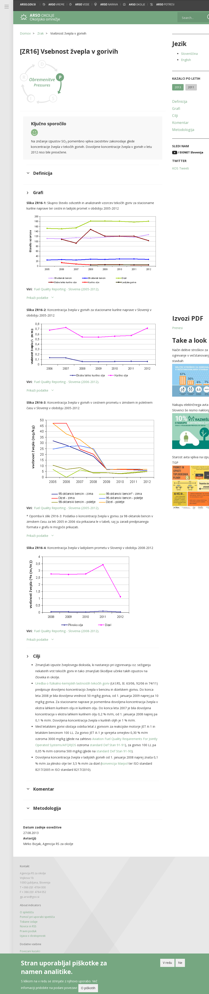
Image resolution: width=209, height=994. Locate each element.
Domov (25, 33)
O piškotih (88, 988)
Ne (180, 963)
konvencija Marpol (129, 768)
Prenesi (169, 328)
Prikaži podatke (37, 293)
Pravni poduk (28, 935)
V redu (167, 963)
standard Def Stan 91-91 (122, 743)
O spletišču (27, 917)
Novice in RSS (28, 931)
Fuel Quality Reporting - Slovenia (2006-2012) (66, 374)
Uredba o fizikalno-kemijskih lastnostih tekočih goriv (72, 675)
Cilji (167, 115)
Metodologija (175, 129)
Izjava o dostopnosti (32, 940)
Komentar (172, 122)
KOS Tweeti (172, 168)
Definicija (171, 101)
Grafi (168, 108)
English (178, 60)
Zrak (40, 33)
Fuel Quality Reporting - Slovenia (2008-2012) (66, 623)
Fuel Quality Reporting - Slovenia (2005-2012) (66, 284)
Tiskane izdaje (29, 926)
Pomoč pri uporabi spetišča (37, 921)
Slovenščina (181, 54)
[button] (201, 4)
